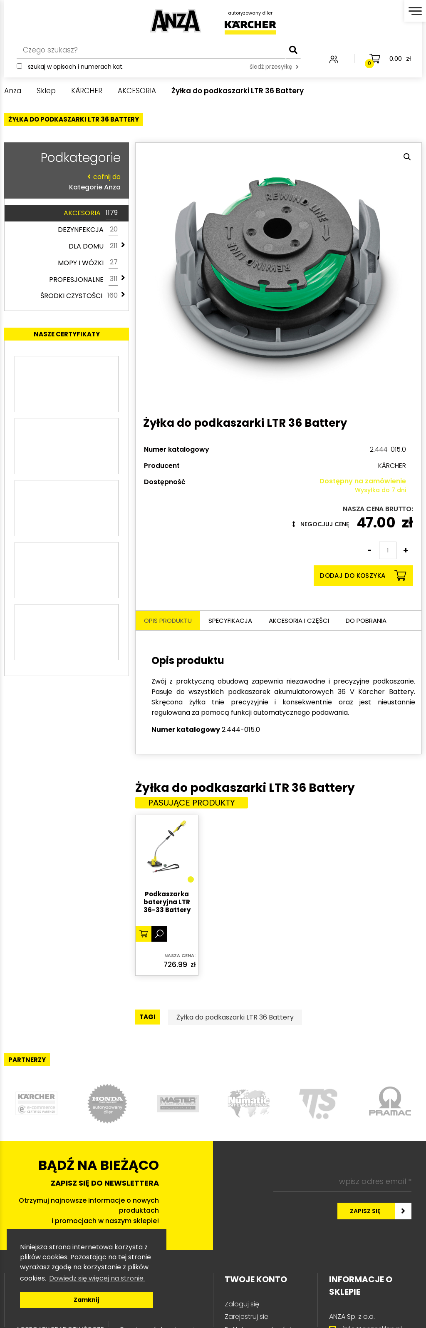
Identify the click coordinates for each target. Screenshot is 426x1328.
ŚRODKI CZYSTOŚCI (79, 296)
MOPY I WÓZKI (88, 262)
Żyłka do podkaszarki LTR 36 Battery (235, 1017)
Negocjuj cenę (320, 524)
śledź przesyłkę (274, 66)
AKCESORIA (91, 213)
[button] (407, 156)
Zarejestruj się (246, 1316)
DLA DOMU (93, 246)
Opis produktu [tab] (168, 620)
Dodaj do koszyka (363, 575)
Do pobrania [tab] (366, 620)
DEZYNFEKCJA (88, 230)
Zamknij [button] (86, 1300)
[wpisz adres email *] (342, 1181)
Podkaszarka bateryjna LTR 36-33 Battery (167, 902)
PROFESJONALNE (83, 279)
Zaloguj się (242, 1304)
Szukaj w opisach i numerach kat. (76, 66)
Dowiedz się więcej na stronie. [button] (97, 1278)
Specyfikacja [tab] (230, 620)
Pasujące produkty (191, 802)
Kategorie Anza (64, 182)
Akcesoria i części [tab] (299, 620)
